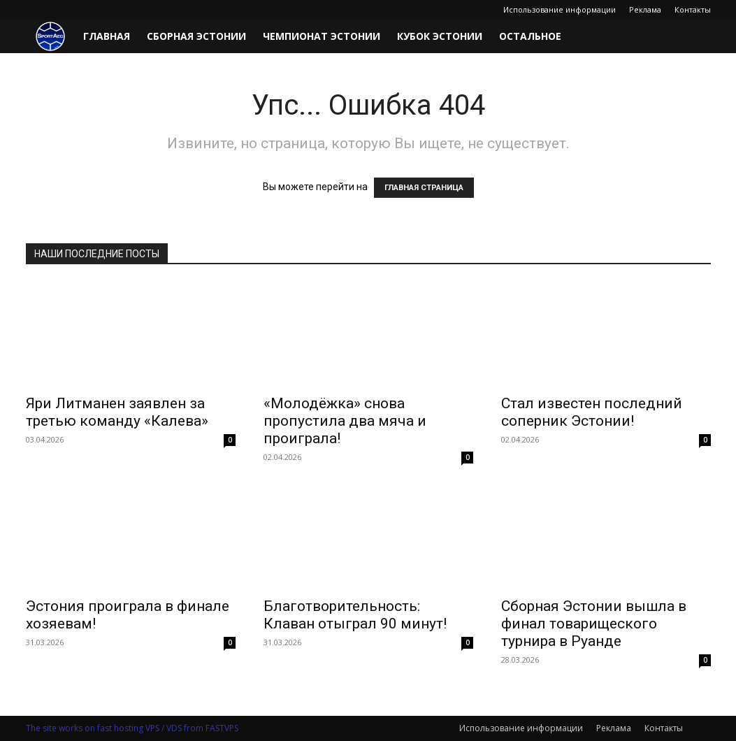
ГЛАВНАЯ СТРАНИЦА (423, 187)
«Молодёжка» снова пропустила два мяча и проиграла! (345, 421)
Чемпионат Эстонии (321, 36)
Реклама (645, 9)
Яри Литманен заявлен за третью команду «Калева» (117, 412)
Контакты (692, 9)
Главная (106, 36)
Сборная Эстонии (196, 36)
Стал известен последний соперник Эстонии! (591, 412)
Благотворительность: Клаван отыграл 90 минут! (355, 615)
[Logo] (50, 37)
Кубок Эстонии (439, 36)
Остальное (530, 36)
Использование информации (559, 9)
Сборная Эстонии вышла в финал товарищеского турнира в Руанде (593, 623)
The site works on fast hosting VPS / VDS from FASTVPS (132, 728)
